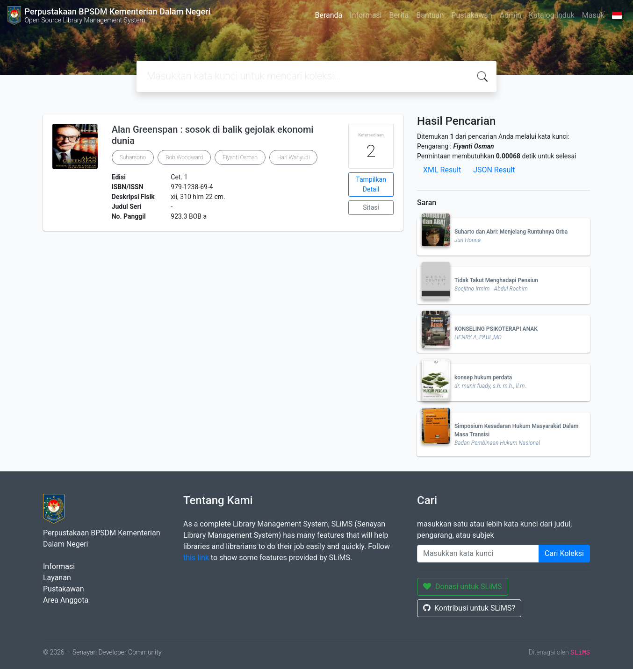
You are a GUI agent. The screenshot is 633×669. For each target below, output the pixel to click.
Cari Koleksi (564, 553)
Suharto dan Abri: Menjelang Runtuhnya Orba (511, 231)
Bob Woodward (184, 157)
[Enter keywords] (478, 553)
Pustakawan (471, 15)
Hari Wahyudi (293, 157)
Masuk (593, 15)
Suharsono (133, 157)
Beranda (328, 15)
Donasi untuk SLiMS (462, 586)
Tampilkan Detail (371, 184)
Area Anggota (65, 600)
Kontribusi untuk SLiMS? (469, 608)
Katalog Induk (552, 15)
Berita (399, 15)
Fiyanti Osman (240, 157)
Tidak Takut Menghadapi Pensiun (496, 280)
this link (196, 557)
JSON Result (494, 169)
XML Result (442, 169)
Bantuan (430, 15)
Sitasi (371, 207)
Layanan (57, 577)
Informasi (365, 15)
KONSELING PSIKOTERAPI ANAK (496, 329)
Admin (510, 15)
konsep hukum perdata (483, 377)
